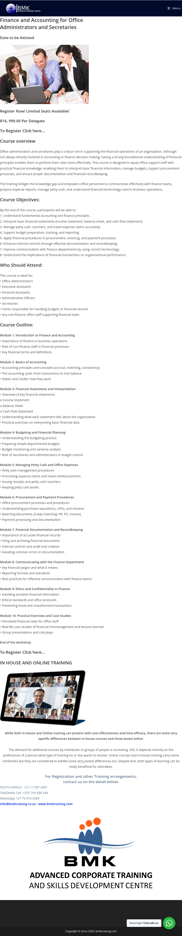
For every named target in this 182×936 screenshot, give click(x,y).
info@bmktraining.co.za (18, 804)
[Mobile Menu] (174, 8)
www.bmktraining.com (55, 804)
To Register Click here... (22, 130)
